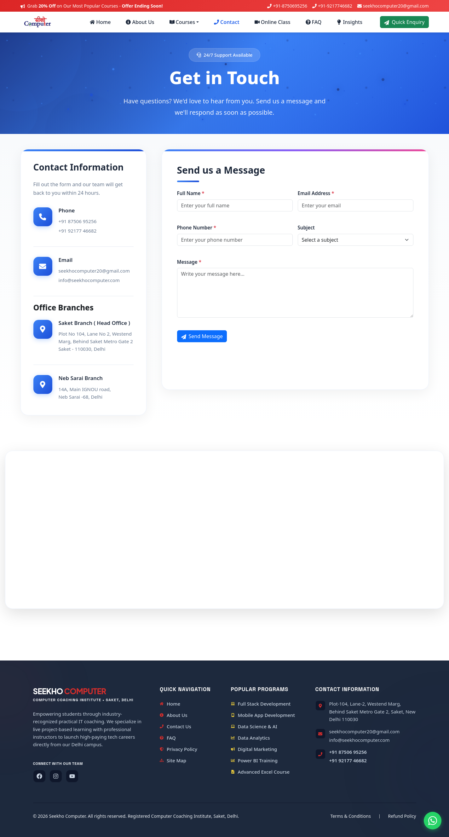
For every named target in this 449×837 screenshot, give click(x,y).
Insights (349, 22)
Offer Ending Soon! (142, 6)
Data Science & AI (254, 726)
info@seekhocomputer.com (359, 740)
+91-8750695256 (290, 6)
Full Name (190, 193)
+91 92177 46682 (348, 760)
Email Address (316, 193)
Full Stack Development (261, 704)
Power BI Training (254, 760)
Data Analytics (250, 738)
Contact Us (175, 726)
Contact (226, 22)
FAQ (314, 22)
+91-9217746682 (335, 6)
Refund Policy (402, 816)
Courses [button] (182, 22)
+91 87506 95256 (348, 752)
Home (100, 22)
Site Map (173, 760)
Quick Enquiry (404, 22)
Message (189, 262)
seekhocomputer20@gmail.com (396, 6)
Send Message (202, 336)
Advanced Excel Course (260, 772)
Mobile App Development (263, 715)
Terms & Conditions (350, 816)
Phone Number (196, 227)
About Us (140, 22)
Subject (306, 227)
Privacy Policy (178, 749)
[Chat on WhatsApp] (432, 820)
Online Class (273, 22)
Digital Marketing (254, 749)
